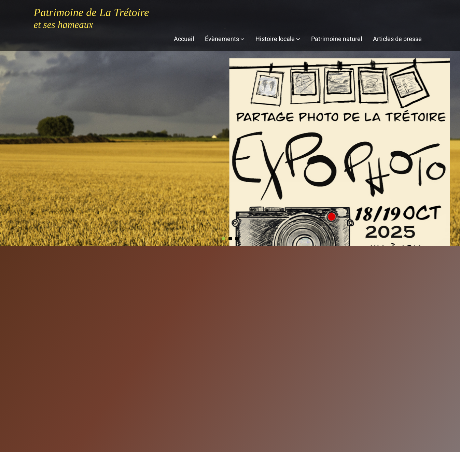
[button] (223, 238)
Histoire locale (277, 39)
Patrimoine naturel (336, 39)
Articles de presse (397, 39)
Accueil (184, 39)
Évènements (225, 39)
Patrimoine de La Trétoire (91, 12)
